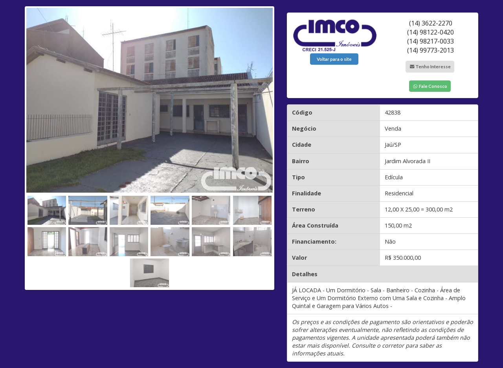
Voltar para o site (334, 59)
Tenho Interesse (430, 66)
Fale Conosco (430, 86)
